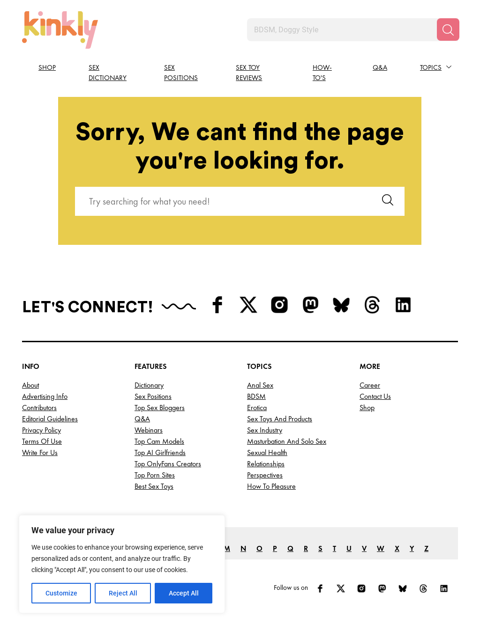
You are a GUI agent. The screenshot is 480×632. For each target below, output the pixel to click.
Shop (47, 67)
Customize (61, 593)
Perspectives (265, 475)
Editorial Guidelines (50, 419)
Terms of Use (42, 441)
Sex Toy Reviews (249, 73)
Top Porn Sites (155, 475)
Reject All (123, 593)
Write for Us (40, 452)
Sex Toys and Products (279, 419)
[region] (122, 564)
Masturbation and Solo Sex (286, 441)
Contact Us (375, 396)
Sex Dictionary (108, 73)
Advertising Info (45, 396)
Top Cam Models (159, 441)
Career (370, 385)
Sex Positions (181, 73)
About (30, 385)
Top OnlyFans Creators (168, 464)
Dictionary (149, 385)
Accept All (184, 593)
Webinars (149, 430)
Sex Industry (264, 430)
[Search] (448, 29)
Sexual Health (267, 452)
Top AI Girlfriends (160, 452)
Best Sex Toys (154, 486)
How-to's (322, 73)
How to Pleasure (271, 486)
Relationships (266, 464)
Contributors (39, 407)
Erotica (257, 407)
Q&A (380, 67)
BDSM (256, 396)
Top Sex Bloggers (160, 407)
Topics (431, 67)
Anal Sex (260, 385)
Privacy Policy (41, 430)
